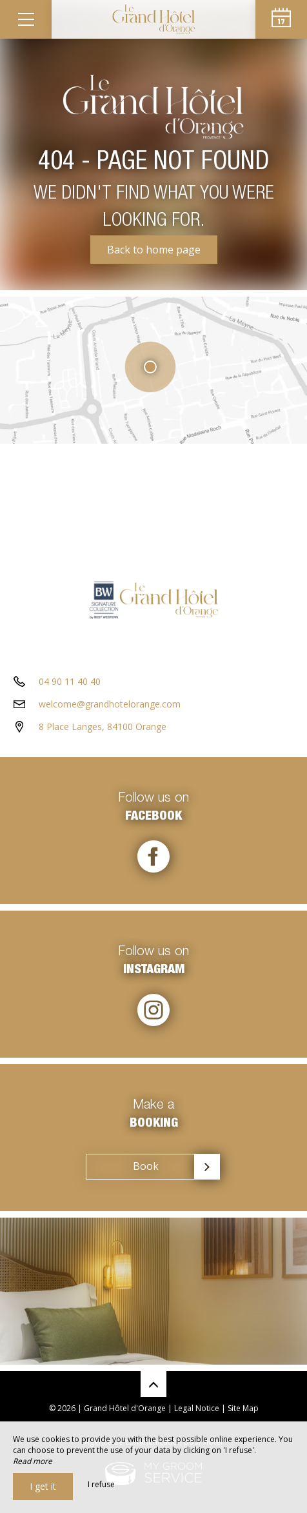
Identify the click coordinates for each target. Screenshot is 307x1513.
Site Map (243, 1408)
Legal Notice (196, 1408)
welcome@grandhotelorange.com (110, 704)
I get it (43, 1486)
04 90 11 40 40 (70, 681)
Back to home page (154, 249)
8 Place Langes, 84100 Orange (102, 726)
